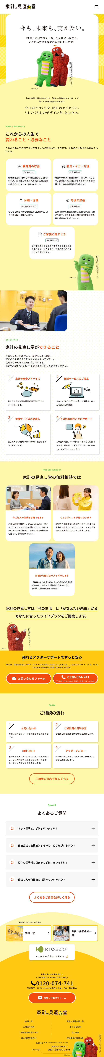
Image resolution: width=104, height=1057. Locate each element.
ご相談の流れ (28, 1027)
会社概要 (75, 1032)
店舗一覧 (28, 1021)
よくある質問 (75, 1027)
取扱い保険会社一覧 (75, 1021)
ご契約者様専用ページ (28, 1032)
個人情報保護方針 (28, 1038)
